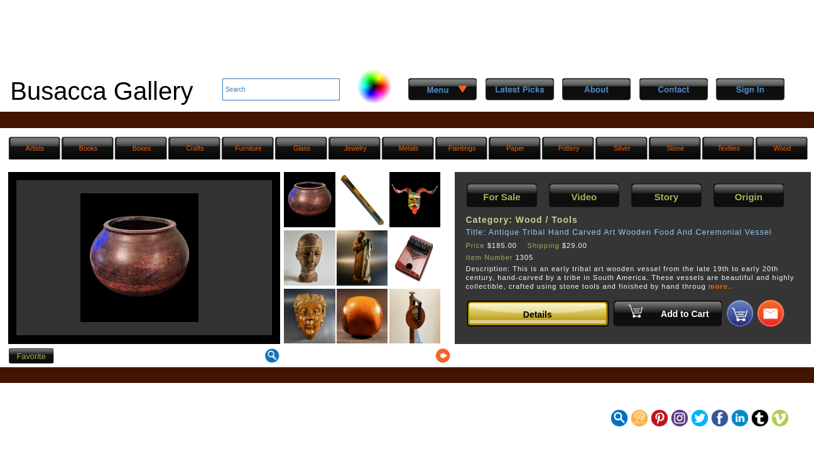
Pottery (569, 148)
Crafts (195, 148)
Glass (301, 148)
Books (88, 148)
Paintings (462, 148)
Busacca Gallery (101, 91)
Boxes (142, 148)
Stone (676, 148)
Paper (515, 148)
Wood (782, 148)
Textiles (729, 148)
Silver (622, 148)
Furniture (248, 148)
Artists (35, 148)
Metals (408, 148)
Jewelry (355, 148)
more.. (720, 286)
